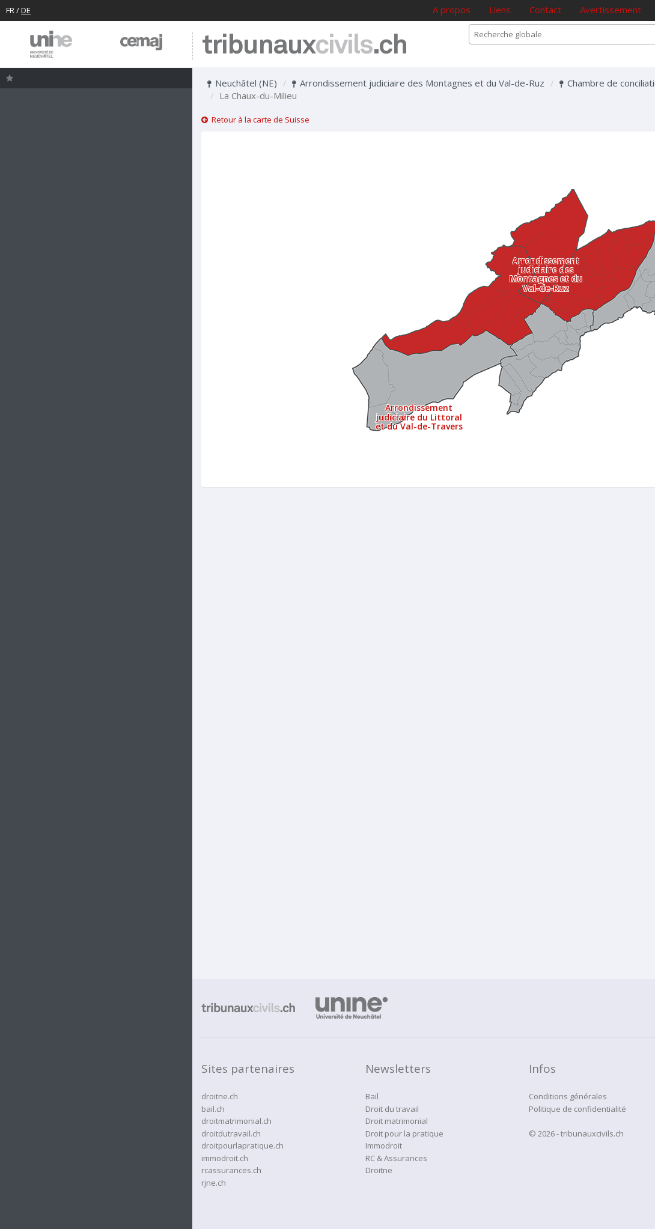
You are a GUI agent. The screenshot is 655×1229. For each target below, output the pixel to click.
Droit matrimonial (396, 1120)
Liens (500, 10)
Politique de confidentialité (577, 1108)
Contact (545, 10)
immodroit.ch (224, 1158)
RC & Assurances (396, 1158)
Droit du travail (392, 1108)
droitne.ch (219, 1096)
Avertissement (610, 10)
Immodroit (383, 1145)
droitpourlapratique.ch (242, 1145)
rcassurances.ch (231, 1170)
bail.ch (213, 1108)
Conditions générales (568, 1096)
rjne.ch (213, 1182)
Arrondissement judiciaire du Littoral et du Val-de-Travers (419, 417)
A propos (452, 10)
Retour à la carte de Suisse (255, 119)
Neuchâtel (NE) (242, 83)
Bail (372, 1096)
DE (26, 10)
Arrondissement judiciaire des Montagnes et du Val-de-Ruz (418, 83)
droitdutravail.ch (231, 1133)
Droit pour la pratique (404, 1133)
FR (10, 10)
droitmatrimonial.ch (236, 1120)
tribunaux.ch (304, 45)
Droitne (378, 1170)
